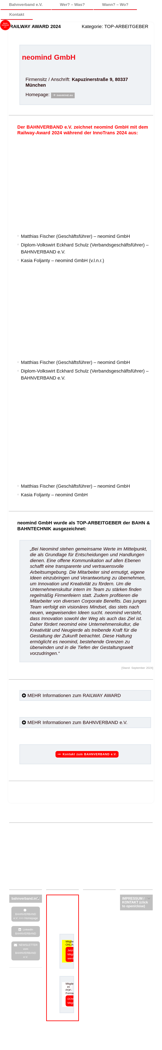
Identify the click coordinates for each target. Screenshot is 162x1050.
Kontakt (16, 14)
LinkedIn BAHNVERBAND (25, 931)
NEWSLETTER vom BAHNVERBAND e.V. (26, 950)
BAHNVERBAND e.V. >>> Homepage (26, 916)
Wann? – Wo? (115, 4)
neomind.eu (65, 95)
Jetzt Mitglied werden (72, 954)
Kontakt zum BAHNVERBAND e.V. (90, 754)
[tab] (25, 899)
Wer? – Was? (72, 4)
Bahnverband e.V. (26, 4)
